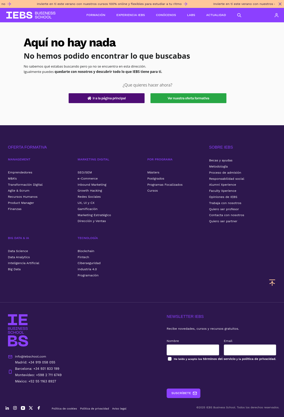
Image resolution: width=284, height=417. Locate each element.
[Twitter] (30, 408)
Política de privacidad (94, 408)
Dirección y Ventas (92, 221)
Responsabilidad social (226, 179)
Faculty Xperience (222, 191)
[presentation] (197, 375)
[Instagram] (15, 408)
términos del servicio (219, 359)
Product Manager (21, 203)
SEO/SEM (85, 172)
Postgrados (155, 178)
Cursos (152, 190)
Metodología (218, 166)
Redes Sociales (89, 197)
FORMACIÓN (95, 15)
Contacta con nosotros (226, 215)
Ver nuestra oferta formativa (188, 98)
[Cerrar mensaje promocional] (280, 4)
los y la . (224, 359)
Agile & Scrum (18, 190)
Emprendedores (20, 172)
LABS (191, 15)
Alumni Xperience (222, 184)
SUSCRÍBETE (184, 393)
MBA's (12, 178)
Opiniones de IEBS (223, 197)
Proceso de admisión (225, 172)
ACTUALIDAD (216, 15)
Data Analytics (19, 257)
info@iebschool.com (27, 356)
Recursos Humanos (22, 197)
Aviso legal (119, 408)
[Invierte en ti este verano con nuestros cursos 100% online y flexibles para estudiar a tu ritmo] (138, 5)
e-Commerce (88, 178)
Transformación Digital (25, 184)
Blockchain (86, 251)
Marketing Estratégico (94, 215)
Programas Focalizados (165, 184)
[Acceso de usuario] (276, 15)
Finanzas (14, 209)
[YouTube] (23, 408)
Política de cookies (64, 408)
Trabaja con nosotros (225, 203)
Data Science (18, 251)
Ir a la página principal (106, 98)
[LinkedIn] (7, 408)
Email (228, 341)
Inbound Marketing (92, 184)
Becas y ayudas (221, 160)
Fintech (83, 257)
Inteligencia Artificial (23, 263)
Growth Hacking (90, 190)
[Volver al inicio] (30, 15)
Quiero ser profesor (224, 209)
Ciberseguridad (89, 263)
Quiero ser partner (223, 221)
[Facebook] (38, 408)
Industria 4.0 (87, 269)
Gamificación (87, 209)
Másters (153, 172)
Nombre (173, 341)
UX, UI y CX (86, 203)
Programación (88, 275)
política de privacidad (258, 359)
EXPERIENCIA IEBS (130, 15)
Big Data (14, 269)
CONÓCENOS (166, 15)
